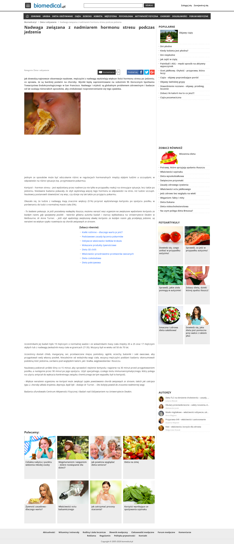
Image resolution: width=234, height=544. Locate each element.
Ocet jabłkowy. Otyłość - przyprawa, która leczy (182, 72)
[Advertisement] (89, 50)
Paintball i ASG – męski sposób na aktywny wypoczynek (182, 65)
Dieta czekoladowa (91, 258)
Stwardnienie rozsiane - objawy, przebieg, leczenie (182, 87)
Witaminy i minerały (69, 532)
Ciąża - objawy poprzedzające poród (179, 77)
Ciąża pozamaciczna (170, 97)
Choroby (165, 16)
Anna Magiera (170, 415)
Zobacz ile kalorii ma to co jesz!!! (177, 93)
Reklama (91, 535)
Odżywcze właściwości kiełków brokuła (102, 240)
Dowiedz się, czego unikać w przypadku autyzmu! (169, 250)
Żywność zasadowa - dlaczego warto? (36, 508)
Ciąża (78, 16)
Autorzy (165, 392)
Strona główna (26, 16)
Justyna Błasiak (171, 401)
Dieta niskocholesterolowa (174, 206)
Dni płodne (166, 46)
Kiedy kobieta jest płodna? (174, 50)
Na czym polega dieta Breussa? (176, 210)
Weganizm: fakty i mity (172, 197)
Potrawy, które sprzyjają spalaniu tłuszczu (182, 167)
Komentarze (108, 72)
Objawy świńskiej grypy (172, 81)
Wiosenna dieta (187, 153)
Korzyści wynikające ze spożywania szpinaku (136, 508)
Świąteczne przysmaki (171, 180)
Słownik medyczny (118, 532)
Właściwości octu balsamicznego (67, 508)
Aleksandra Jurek (172, 408)
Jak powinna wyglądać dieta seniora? (103, 463)
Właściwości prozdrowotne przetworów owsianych (108, 253)
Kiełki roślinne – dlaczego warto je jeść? (102, 232)
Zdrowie (36, 16)
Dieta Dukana (167, 202)
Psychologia (126, 16)
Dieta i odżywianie (62, 16)
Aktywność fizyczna (146, 16)
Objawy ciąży (186, 32)
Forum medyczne (198, 16)
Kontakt (143, 535)
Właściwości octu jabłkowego (175, 189)
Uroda (46, 16)
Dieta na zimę (131, 462)
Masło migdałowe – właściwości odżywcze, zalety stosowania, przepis (187, 412)
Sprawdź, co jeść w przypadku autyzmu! (197, 249)
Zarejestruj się (201, 5)
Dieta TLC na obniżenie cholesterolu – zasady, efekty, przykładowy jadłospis (187, 397)
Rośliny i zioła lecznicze (94, 532)
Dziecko (87, 16)
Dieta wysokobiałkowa (172, 176)
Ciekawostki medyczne (142, 532)
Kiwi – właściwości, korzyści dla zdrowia (183, 426)
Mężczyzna (111, 16)
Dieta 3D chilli (89, 249)
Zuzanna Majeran (172, 422)
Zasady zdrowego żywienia (174, 184)
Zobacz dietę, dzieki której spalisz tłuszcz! (197, 289)
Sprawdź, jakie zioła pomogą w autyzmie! (170, 289)
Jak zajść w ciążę (168, 59)
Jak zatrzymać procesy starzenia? (103, 508)
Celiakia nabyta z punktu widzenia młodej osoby (39, 463)
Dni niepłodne (167, 54)
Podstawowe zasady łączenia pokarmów (102, 236)
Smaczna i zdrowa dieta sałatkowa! (168, 329)
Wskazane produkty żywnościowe (99, 245)
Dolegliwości (179, 16)
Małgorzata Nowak (172, 430)
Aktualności (49, 532)
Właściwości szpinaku (171, 171)
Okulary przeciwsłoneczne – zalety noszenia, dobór (187, 405)
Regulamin (105, 535)
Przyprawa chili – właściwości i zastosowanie (185, 419)
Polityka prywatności (124, 535)
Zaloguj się (186, 5)
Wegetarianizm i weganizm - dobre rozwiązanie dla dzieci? (72, 465)
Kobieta (98, 16)
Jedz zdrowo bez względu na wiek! (178, 193)
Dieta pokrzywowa (91, 262)
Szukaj (149, 5)
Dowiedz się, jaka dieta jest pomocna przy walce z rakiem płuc (196, 331)
